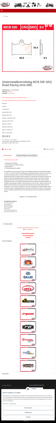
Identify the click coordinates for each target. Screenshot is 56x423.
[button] (48, 10)
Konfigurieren (28, 412)
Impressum (5, 403)
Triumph (10, 91)
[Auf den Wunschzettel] (50, 25)
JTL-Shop (31, 421)
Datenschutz (13, 403)
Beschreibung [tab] (7, 155)
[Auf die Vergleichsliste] (46, 25)
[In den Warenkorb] (3, 21)
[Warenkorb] (54, 10)
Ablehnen (28, 417)
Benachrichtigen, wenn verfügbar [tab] (27, 155)
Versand (15, 139)
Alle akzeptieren (28, 407)
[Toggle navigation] (1, 11)
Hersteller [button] (5, 373)
